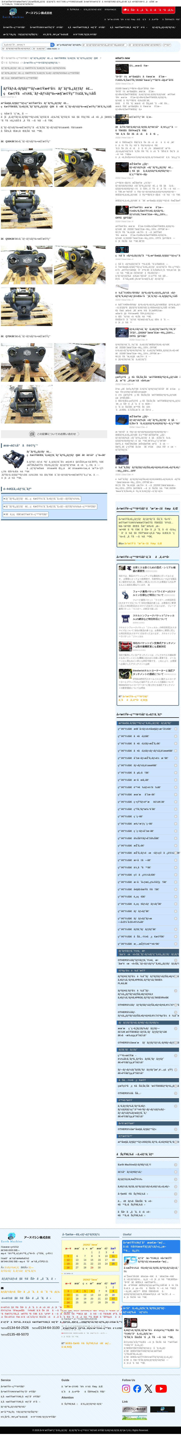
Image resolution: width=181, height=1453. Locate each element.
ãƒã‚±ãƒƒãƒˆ (39, 49)
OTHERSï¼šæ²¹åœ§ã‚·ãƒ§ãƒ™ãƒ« (137, 1129)
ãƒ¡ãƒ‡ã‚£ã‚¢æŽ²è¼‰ (130, 1179)
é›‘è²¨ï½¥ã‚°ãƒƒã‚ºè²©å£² (85, 34)
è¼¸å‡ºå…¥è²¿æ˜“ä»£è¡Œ (55, 34)
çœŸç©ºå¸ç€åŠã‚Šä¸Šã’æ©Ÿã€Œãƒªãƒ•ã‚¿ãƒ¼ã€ (148, 1086)
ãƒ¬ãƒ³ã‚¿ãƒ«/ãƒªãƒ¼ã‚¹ (164, 27)
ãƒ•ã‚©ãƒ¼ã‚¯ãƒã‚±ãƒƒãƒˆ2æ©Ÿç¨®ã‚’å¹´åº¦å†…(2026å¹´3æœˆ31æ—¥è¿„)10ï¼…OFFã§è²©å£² (153, 332)
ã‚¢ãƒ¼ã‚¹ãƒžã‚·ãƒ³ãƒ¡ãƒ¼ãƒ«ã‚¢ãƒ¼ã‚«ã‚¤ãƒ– (144, 1186)
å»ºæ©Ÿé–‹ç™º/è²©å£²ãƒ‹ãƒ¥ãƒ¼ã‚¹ (41, 63)
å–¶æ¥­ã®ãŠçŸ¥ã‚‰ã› (133, 1193)
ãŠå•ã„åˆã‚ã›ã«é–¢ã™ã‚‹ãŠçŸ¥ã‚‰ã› (134, 1214)
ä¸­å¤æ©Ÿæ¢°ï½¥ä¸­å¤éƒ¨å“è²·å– (128, 27)
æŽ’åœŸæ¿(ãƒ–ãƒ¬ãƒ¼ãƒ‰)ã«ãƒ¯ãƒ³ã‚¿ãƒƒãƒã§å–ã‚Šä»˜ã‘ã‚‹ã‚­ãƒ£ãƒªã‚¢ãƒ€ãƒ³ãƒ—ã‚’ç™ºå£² (155, 420)
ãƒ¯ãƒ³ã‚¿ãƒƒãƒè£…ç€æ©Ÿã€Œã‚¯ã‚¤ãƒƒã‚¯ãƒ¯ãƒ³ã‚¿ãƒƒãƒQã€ (65, 58)
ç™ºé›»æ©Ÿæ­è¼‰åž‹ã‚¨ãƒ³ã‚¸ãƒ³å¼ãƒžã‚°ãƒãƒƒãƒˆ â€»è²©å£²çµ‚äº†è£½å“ (141, 1059)
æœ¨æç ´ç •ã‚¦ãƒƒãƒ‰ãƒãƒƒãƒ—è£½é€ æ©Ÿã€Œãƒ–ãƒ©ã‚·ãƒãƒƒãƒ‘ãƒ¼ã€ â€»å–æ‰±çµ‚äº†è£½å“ (143, 1032)
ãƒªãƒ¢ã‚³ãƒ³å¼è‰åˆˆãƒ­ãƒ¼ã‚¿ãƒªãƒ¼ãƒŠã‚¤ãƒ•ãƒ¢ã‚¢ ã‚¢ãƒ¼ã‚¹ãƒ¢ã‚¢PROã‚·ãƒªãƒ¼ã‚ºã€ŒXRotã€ (144, 994)
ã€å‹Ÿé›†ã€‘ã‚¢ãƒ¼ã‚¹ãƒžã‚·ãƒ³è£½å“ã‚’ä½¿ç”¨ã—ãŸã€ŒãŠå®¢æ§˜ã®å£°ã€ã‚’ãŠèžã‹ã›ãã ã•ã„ (146, 130)
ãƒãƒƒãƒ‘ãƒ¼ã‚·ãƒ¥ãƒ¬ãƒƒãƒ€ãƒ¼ (145, 45)
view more (52, 49)
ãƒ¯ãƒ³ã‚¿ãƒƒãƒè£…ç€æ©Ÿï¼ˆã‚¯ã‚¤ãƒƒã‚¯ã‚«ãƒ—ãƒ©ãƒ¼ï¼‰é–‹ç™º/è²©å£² (40, 73)
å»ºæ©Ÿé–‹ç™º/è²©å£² (14, 27)
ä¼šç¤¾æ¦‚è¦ (111, 9)
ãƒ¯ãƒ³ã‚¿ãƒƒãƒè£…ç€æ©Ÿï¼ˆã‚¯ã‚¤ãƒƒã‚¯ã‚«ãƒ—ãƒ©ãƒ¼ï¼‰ (33, 68)
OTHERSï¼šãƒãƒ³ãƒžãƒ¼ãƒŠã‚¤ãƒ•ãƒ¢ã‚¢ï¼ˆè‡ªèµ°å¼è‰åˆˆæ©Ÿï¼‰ (148, 1005)
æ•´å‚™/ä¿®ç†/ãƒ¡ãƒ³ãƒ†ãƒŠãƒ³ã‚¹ (20, 34)
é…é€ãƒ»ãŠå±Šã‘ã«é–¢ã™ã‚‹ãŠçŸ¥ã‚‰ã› (135, 1203)
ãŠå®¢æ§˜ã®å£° (171, 19)
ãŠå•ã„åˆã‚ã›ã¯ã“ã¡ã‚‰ (148, 9)
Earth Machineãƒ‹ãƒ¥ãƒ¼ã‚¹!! (134, 1164)
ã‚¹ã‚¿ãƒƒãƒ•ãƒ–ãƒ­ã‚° (93, 9)
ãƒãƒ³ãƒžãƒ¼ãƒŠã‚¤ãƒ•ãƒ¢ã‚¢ (16, 49)
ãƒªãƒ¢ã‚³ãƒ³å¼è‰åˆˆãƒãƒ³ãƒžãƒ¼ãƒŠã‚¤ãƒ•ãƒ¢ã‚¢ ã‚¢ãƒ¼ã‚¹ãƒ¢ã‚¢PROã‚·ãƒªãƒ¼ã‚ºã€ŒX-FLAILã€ (148, 980)
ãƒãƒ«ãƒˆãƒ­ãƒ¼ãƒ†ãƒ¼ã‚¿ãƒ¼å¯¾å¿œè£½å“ (104, 45)
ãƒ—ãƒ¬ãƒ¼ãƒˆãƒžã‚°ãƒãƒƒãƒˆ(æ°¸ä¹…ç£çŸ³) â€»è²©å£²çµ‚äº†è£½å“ (145, 1071)
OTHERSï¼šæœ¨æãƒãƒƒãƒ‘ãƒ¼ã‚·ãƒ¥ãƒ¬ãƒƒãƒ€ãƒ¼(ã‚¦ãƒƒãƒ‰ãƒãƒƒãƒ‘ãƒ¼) (148, 1042)
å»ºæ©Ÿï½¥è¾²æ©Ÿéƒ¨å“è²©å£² (46, 27)
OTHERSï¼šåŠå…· (129, 1093)
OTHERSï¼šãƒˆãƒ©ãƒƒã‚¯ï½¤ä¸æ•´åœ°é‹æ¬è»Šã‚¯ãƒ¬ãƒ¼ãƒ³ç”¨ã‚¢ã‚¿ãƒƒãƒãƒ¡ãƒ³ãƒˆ (148, 962)
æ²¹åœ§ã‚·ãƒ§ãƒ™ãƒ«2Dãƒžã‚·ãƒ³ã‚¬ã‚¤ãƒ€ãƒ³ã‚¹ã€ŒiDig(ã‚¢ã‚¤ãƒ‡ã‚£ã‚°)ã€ (148, 1142)
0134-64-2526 (18, 1328)
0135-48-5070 (18, 1334)
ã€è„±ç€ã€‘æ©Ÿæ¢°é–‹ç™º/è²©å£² (19, 78)
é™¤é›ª (167, 45)
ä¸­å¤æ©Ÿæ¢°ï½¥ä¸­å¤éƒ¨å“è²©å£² (86, 27)
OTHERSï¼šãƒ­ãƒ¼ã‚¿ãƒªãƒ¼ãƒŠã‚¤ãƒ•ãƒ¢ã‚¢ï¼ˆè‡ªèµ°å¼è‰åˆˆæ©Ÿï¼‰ (148, 1014)
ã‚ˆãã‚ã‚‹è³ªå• (151, 19)
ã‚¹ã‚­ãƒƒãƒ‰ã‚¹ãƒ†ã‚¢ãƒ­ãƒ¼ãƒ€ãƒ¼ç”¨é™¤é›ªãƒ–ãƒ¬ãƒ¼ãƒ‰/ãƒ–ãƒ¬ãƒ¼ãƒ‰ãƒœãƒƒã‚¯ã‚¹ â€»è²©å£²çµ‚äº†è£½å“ (141, 1111)
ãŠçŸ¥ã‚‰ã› (74, 9)
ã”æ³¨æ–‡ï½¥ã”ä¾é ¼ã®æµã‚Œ (122, 19)
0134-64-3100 (49, 1328)
